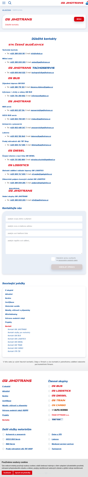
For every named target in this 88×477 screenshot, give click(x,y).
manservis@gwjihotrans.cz (42, 110)
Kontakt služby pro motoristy (19, 332)
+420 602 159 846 (17, 136)
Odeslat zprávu (67, 267)
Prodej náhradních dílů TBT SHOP (19, 449)
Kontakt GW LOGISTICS (17, 339)
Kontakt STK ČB (14, 351)
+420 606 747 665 (17, 145)
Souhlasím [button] (7, 473)
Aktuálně (8, 294)
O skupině (9, 290)
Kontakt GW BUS (14, 336)
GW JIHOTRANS (6, 10)
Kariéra (8, 298)
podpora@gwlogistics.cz (41, 183)
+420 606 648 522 (17, 73)
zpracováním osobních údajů (67, 260)
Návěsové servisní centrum (63, 444)
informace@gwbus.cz (40, 96)
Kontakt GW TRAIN (15, 345)
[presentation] (21, 261)
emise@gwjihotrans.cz (41, 62)
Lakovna (55, 439)
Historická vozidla (12, 306)
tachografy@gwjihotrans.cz (42, 73)
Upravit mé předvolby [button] (22, 473)
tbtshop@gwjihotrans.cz (41, 145)
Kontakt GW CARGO (15, 348)
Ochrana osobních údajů (15, 318)
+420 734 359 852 (17, 96)
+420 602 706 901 (17, 119)
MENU (79, 19)
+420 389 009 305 (17, 62)
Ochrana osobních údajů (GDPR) (15, 410)
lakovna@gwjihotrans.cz (41, 136)
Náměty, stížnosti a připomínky (17, 310)
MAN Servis (10, 444)
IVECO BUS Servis (13, 439)
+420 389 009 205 (17, 200)
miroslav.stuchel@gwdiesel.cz (43, 160)
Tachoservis (56, 449)
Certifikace (9, 302)
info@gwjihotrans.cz (40, 200)
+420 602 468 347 (17, 128)
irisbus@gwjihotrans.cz (40, 119)
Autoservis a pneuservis (15, 434)
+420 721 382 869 (17, 160)
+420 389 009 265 (17, 183)
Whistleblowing (11, 314)
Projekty (8, 322)
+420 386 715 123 (17, 87)
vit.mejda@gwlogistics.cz (42, 174)
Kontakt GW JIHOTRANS (17, 329)
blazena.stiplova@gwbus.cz (42, 87)
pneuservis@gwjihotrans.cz (42, 128)
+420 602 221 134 (17, 110)
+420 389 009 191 (17, 53)
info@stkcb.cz (37, 53)
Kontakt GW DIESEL (15, 342)
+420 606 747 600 (17, 174)
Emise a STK (57, 434)
